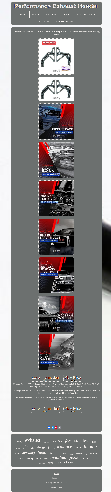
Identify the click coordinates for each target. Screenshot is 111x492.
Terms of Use (56, 487)
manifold (58, 458)
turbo (50, 462)
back (20, 458)
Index (56, 474)
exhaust (32, 440)
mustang (28, 453)
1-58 (86, 454)
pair (94, 442)
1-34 (58, 463)
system (93, 459)
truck (71, 454)
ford (68, 441)
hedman (18, 448)
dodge (41, 447)
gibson (74, 458)
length (94, 453)
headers (45, 452)
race (46, 459)
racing (46, 442)
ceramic (42, 463)
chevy (29, 458)
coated (79, 454)
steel (69, 462)
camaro (57, 454)
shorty (57, 440)
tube (38, 458)
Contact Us (56, 478)
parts (85, 458)
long (19, 441)
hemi (65, 454)
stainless (81, 440)
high (17, 453)
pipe (32, 448)
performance (60, 446)
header (90, 446)
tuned (78, 447)
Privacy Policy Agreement (56, 482)
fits (25, 446)
